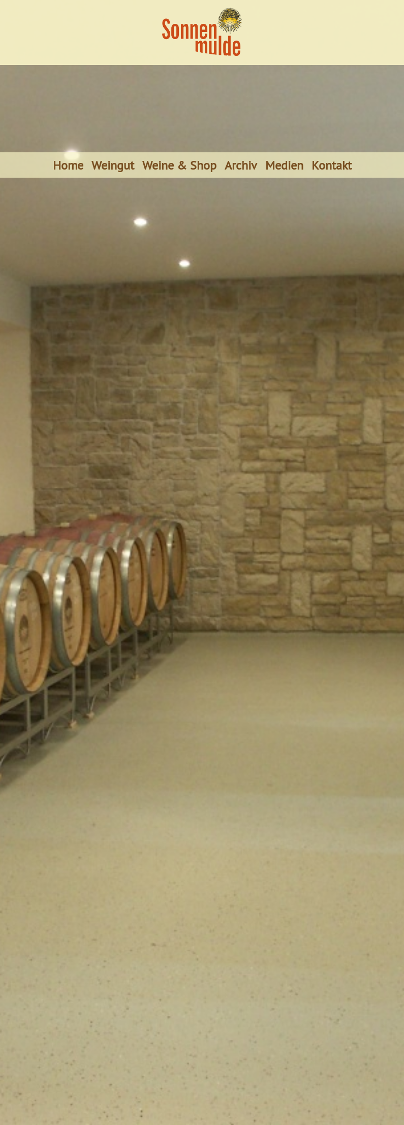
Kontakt (332, 165)
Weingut (112, 165)
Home (68, 165)
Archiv (241, 165)
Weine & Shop (179, 165)
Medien (284, 165)
